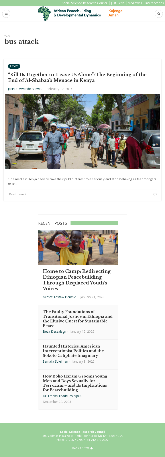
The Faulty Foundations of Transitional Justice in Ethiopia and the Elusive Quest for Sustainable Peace (78, 319)
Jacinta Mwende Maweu (25, 89)
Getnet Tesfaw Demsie (59, 297)
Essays (14, 66)
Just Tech (117, 3)
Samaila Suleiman (55, 361)
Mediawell (135, 3)
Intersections (154, 3)
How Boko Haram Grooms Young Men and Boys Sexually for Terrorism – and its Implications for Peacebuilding (75, 383)
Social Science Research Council (85, 3)
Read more (17, 194)
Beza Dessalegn (54, 331)
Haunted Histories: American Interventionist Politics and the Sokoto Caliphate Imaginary (73, 351)
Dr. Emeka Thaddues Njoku (62, 396)
